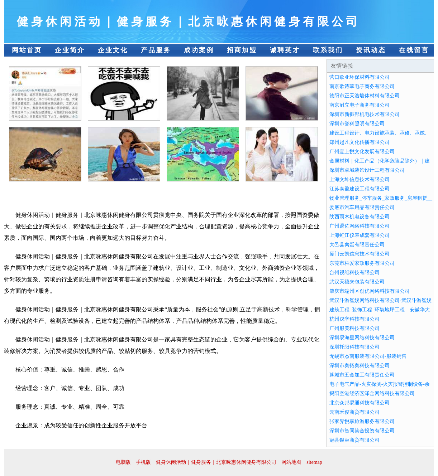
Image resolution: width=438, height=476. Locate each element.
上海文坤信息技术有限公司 (359, 179)
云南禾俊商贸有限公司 (354, 412)
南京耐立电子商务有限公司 (359, 105)
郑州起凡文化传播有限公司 (359, 142)
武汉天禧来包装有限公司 (357, 282)
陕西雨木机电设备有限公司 (359, 216)
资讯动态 (371, 50)
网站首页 (27, 50)
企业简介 (70, 50)
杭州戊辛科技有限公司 (354, 319)
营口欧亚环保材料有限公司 (359, 77)
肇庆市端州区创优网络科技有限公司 (369, 291)
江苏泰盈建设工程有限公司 (359, 188)
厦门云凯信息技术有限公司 (359, 254)
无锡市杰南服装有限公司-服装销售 (367, 356)
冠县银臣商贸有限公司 (354, 440)
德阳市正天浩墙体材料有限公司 (364, 95)
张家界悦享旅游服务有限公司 (362, 421)
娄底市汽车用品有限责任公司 (362, 207)
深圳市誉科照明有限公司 (357, 123)
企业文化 (113, 50)
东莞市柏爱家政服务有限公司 (362, 263)
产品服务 (156, 50)
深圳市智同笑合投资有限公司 (362, 430)
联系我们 (328, 50)
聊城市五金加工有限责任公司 (362, 375)
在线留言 (414, 50)
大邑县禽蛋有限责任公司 (357, 244)
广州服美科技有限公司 (354, 328)
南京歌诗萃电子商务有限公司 (362, 86)
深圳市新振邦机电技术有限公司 (364, 114)
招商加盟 (242, 50)
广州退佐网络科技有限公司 (359, 226)
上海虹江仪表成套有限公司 (359, 235)
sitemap (314, 462)
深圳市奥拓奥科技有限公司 (359, 365)
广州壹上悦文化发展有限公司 (362, 151)
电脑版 (123, 462)
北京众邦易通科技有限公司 (359, 402)
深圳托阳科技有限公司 (354, 347)
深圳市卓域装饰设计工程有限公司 (367, 170)
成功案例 (199, 50)
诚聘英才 (285, 50)
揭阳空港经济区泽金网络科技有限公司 (372, 393)
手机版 (143, 462)
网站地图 (291, 462)
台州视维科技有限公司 (354, 272)
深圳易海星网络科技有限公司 (362, 337)
